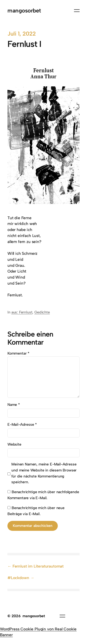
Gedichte (42, 312)
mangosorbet (24, 10)
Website (14, 444)
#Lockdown (18, 577)
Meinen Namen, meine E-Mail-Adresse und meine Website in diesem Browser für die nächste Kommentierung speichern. (44, 473)
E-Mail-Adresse (22, 424)
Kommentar (18, 353)
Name (13, 404)
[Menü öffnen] (77, 10)
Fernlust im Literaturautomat (38, 566)
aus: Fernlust (21, 312)
